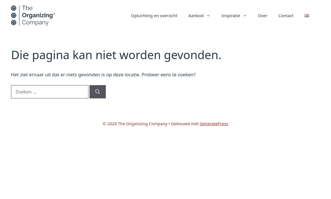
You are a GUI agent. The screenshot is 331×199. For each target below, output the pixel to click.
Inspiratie (237, 15)
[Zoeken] (98, 91)
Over (262, 15)
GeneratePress (214, 123)
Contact (286, 15)
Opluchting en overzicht (154, 15)
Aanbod (202, 15)
